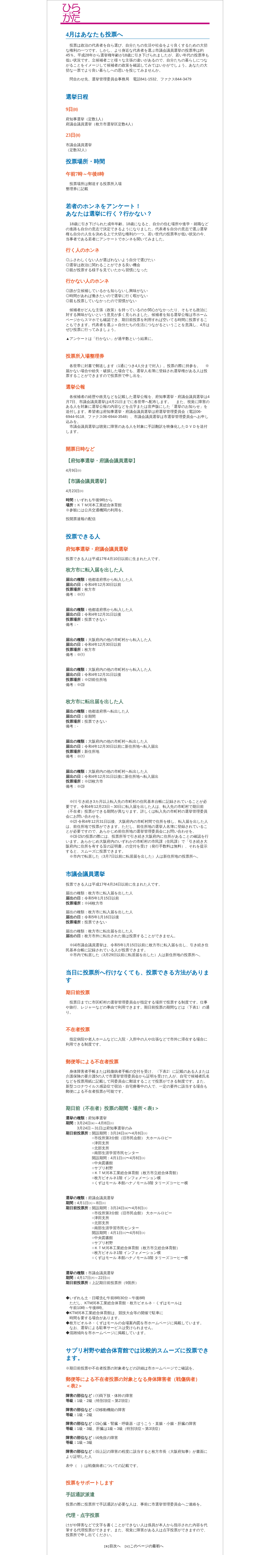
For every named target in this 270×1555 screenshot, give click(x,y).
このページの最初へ (146, 1546)
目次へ (115, 1546)
